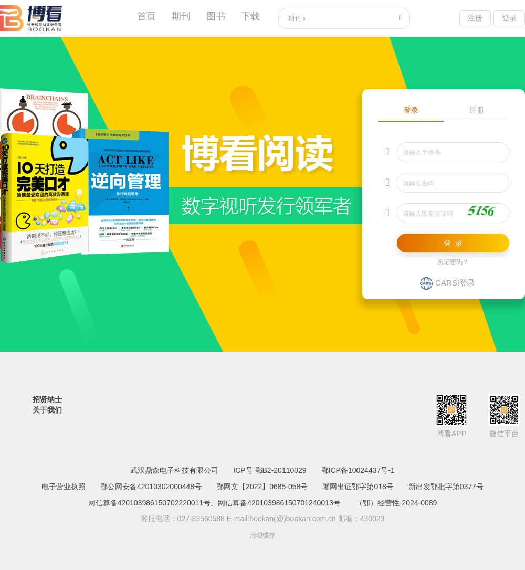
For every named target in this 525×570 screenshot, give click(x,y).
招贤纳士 (47, 399)
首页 (146, 16)
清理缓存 (262, 535)
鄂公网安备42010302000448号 (151, 486)
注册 (475, 18)
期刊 (181, 16)
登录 (509, 18)
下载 (250, 16)
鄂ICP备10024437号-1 (358, 470)
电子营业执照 (63, 486)
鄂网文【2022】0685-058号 (262, 486)
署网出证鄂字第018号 (357, 486)
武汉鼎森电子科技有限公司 (174, 470)
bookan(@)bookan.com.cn (292, 518)
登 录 (453, 243)
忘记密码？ (453, 262)
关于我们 (47, 410)
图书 (215, 16)
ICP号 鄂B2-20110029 (269, 470)
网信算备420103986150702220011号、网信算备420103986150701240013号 (214, 503)
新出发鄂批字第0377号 (446, 486)
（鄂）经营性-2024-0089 (396, 503)
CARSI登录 (447, 282)
